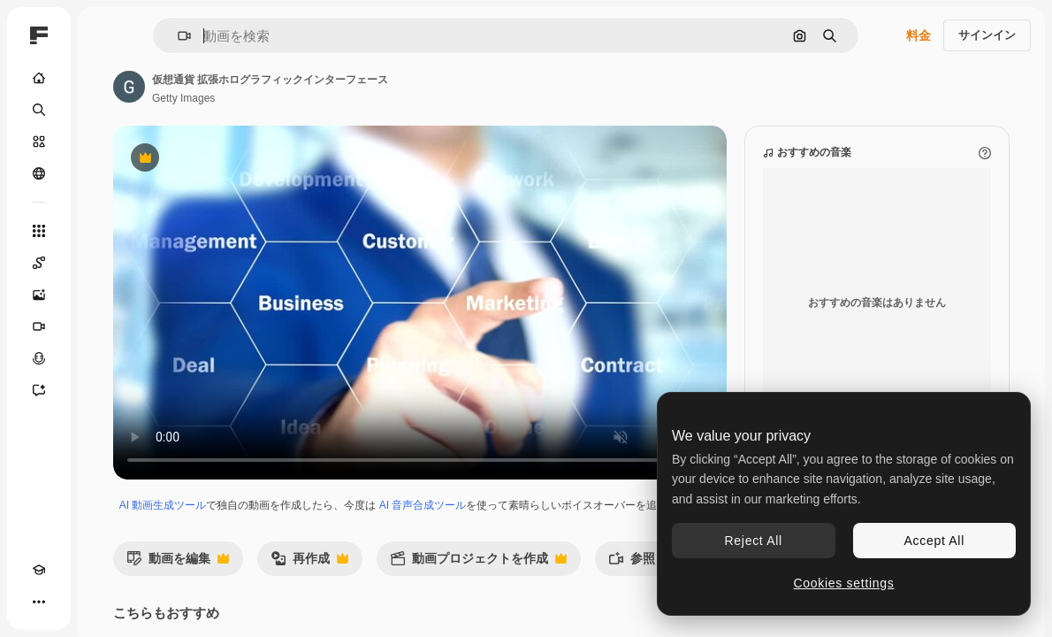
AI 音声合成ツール (423, 505)
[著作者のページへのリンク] (129, 87)
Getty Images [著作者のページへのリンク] (183, 98)
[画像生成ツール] (39, 294)
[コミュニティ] (39, 173)
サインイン (987, 35)
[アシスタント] (39, 390)
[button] (177, 35)
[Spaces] (39, 263)
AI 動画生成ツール (163, 505)
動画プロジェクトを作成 (478, 563)
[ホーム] (39, 78)
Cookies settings (844, 583)
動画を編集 (177, 563)
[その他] (39, 601)
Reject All (753, 540)
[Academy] (39, 570)
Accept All (934, 540)
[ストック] (39, 141)
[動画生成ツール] (39, 326)
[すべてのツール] (39, 231)
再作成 (309, 563)
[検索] (39, 110)
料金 (918, 35)
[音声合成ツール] (39, 358)
